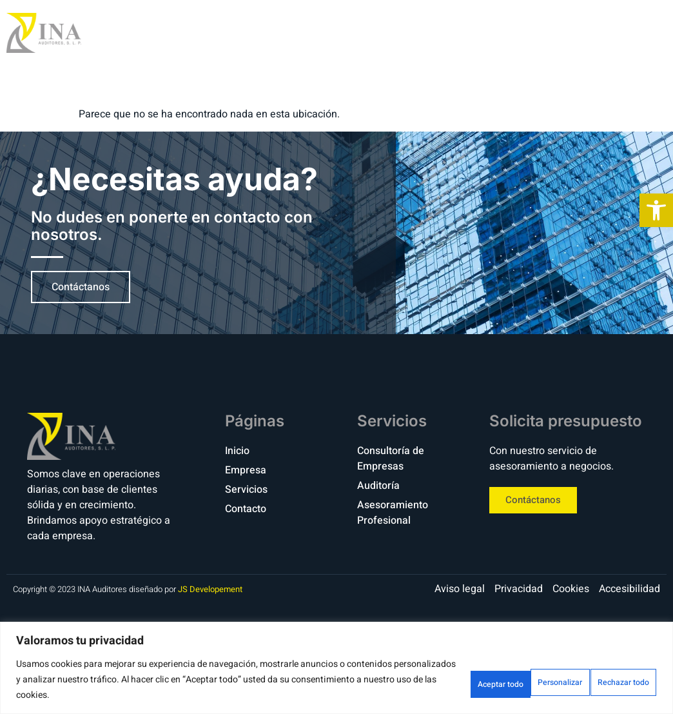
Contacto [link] (603, 32)
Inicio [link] (368, 32)
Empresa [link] (436, 32)
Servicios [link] (517, 32)
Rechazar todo (516, 679)
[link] (656, 210)
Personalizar (419, 679)
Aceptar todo (613, 679)
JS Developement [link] (210, 589)
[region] (336, 668)
